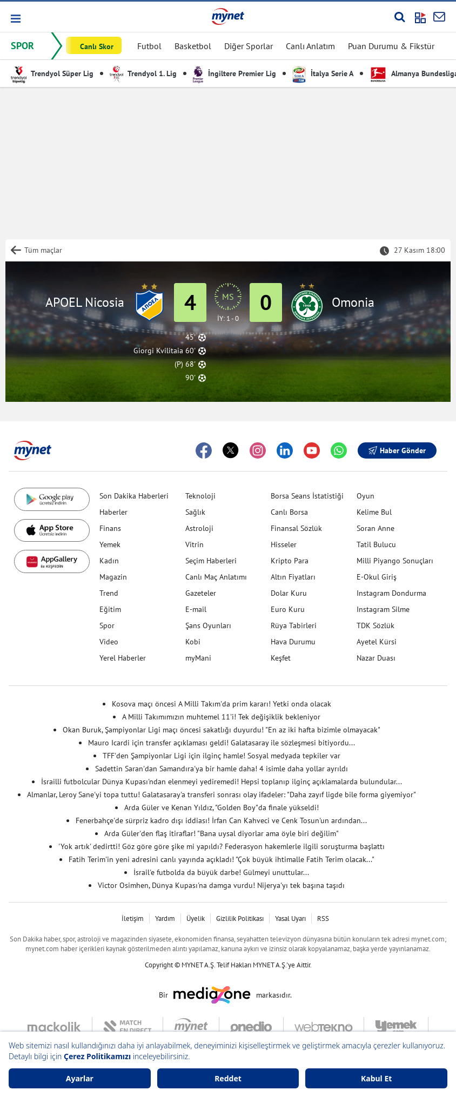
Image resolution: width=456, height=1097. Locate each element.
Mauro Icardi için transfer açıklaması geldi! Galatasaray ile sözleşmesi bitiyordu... (221, 743)
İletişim (133, 918)
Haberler (113, 512)
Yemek (109, 544)
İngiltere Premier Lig (234, 73)
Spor (107, 625)
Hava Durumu (293, 642)
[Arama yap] (399, 16)
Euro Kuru (288, 609)
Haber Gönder (397, 450)
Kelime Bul (374, 512)
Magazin (113, 577)
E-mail (195, 609)
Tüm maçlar (43, 250)
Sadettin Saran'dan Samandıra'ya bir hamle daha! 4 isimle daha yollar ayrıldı (221, 768)
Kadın (109, 561)
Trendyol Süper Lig (52, 73)
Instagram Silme (383, 609)
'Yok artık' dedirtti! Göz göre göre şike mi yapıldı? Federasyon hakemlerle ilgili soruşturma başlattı (221, 846)
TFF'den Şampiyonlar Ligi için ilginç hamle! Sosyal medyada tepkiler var (221, 756)
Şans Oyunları (208, 625)
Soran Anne (375, 528)
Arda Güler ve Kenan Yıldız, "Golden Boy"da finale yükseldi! (221, 807)
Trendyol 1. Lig (143, 73)
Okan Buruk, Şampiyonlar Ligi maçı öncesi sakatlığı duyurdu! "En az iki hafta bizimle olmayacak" (221, 730)
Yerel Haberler (122, 658)
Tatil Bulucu (376, 544)
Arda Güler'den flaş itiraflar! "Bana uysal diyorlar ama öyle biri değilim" (221, 833)
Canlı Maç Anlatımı (216, 577)
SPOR (22, 45)
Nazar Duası (376, 658)
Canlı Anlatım (310, 46)
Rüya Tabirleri (294, 625)
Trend (108, 593)
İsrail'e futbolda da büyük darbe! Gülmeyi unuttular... (221, 872)
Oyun (365, 496)
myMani (198, 658)
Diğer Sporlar (248, 46)
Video (108, 642)
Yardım (165, 918)
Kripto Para (290, 561)
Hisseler (284, 544)
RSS (323, 918)
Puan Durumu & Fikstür (391, 46)
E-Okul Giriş (377, 577)
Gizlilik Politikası (240, 918)
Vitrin (194, 544)
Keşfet (281, 658)
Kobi (192, 642)
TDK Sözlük (375, 625)
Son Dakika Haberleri (134, 496)
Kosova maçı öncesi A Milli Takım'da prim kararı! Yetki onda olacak (221, 704)
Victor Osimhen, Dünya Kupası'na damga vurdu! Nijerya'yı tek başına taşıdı (221, 885)
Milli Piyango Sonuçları (395, 561)
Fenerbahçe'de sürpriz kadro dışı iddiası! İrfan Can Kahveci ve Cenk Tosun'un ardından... (221, 820)
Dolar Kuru (289, 593)
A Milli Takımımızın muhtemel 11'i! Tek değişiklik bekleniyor (221, 717)
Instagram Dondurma (391, 593)
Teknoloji (200, 496)
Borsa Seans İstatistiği (307, 496)
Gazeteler (200, 593)
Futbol (149, 46)
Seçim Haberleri (211, 561)
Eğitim (110, 609)
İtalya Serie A (322, 73)
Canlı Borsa (289, 512)
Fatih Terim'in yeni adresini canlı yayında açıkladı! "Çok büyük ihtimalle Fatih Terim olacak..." (221, 859)
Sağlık (195, 512)
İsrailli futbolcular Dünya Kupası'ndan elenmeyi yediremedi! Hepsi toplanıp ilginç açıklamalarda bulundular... (221, 781)
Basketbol (193, 46)
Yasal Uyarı (290, 918)
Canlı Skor (96, 46)
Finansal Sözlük (296, 528)
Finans (110, 528)
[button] (15, 19)
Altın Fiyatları (293, 577)
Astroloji (199, 528)
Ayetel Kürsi (377, 642)
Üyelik (195, 918)
